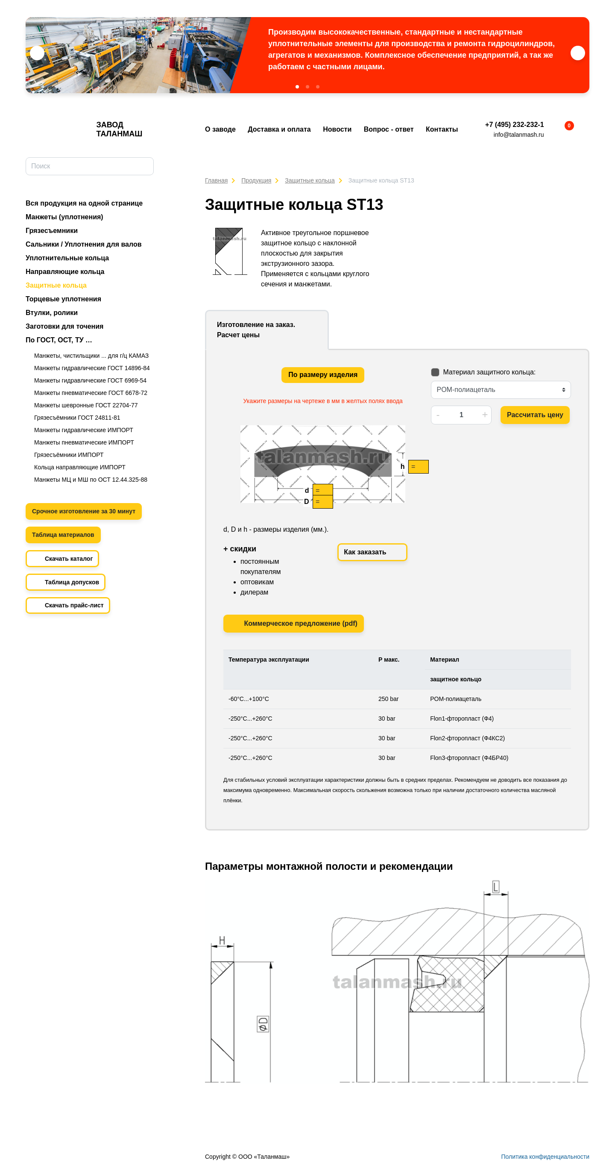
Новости (337, 129)
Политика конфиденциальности (545, 1156)
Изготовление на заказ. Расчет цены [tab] (256, 330)
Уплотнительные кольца (67, 258)
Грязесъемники (52, 230)
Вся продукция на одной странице (84, 203)
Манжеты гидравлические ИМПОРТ (83, 430)
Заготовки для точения (64, 326)
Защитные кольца (56, 285)
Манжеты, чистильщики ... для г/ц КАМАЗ (91, 355)
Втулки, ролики (52, 312)
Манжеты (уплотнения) (64, 217)
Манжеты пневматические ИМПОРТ (84, 442)
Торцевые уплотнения (63, 299)
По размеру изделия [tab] (322, 374)
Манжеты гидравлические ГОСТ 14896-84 (92, 368)
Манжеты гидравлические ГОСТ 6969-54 (90, 380)
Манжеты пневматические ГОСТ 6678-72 (90, 392)
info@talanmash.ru (519, 134)
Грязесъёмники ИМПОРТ (69, 454)
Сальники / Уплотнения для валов (84, 244)
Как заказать (372, 552)
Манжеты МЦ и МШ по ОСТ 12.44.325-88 (90, 479)
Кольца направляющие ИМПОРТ (80, 467)
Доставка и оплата (279, 129)
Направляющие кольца (65, 271)
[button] (297, 86)
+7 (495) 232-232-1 (514, 124)
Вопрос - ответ (389, 129)
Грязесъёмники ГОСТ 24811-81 (77, 417)
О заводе (220, 129)
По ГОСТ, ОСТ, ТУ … (59, 340)
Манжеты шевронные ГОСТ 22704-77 (86, 405)
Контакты (442, 129)
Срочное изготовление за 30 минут (83, 511)
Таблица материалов (63, 534)
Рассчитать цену (535, 414)
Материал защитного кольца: (489, 372)
